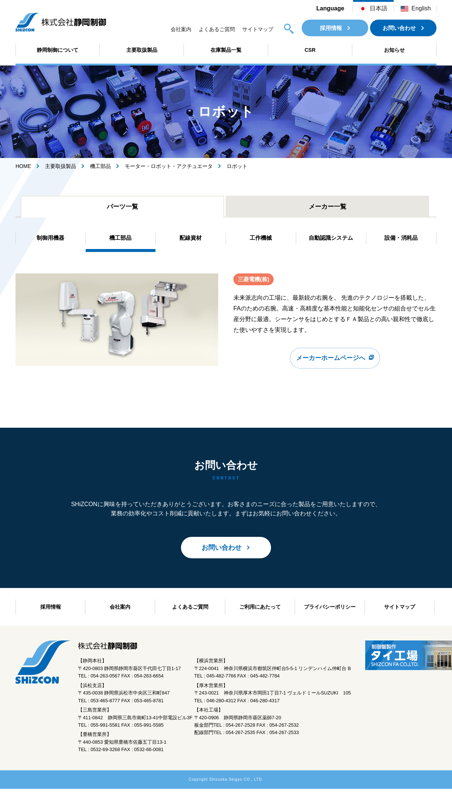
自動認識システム (331, 240)
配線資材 (190, 240)
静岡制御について (57, 50)
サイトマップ (257, 29)
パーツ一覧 (122, 207)
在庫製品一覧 (226, 50)
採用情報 (331, 28)
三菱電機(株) (254, 283)
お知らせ (394, 50)
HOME (23, 166)
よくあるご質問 (217, 29)
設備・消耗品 (401, 240)
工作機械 (261, 240)
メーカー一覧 (327, 207)
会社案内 (181, 29)
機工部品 (100, 166)
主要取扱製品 (141, 50)
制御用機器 (50, 240)
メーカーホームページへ (330, 365)
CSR (310, 50)
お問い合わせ (399, 28)
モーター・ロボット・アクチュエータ (169, 166)
